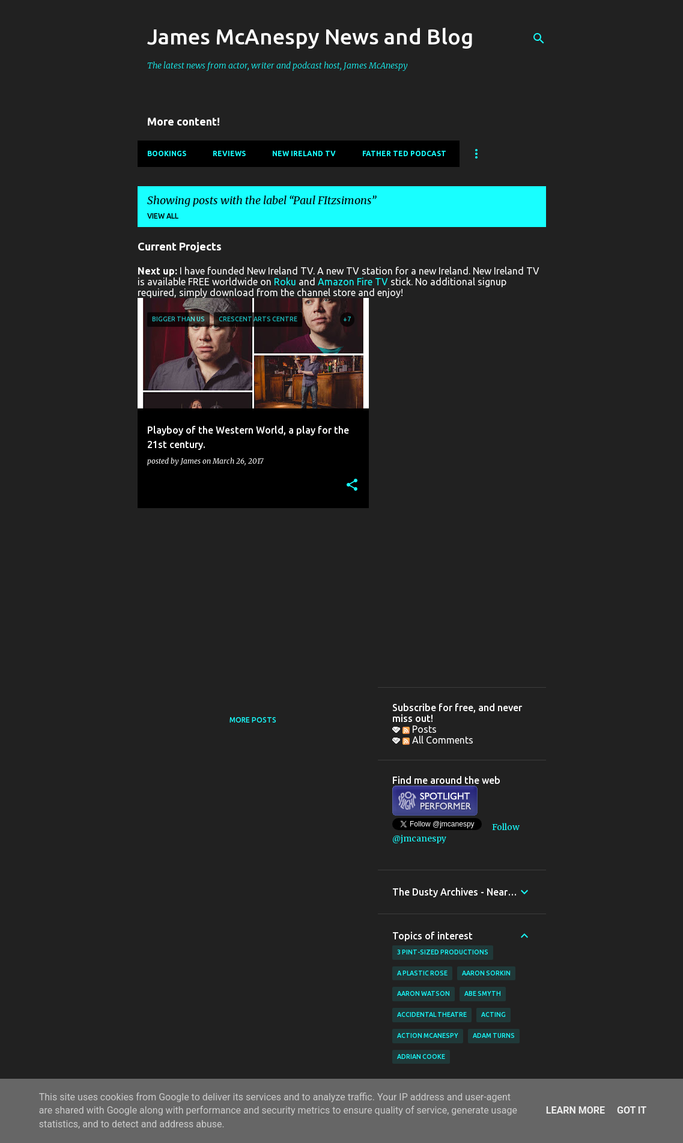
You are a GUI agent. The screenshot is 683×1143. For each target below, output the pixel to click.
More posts (252, 720)
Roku (285, 281)
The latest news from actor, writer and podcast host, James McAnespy (277, 65)
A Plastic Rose (422, 973)
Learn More (575, 1110)
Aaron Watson (423, 993)
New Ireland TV (304, 153)
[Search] (539, 38)
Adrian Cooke (421, 1056)
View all (162, 216)
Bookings (166, 153)
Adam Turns (494, 1035)
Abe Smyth (482, 993)
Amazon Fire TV (353, 281)
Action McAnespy (427, 1035)
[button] (352, 486)
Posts (419, 729)
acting (493, 1014)
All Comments (437, 740)
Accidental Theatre (432, 1014)
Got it (631, 1110)
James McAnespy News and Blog (310, 36)
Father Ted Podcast (404, 153)
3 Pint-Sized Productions (442, 952)
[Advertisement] (249, 601)
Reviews (229, 153)
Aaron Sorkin (486, 973)
